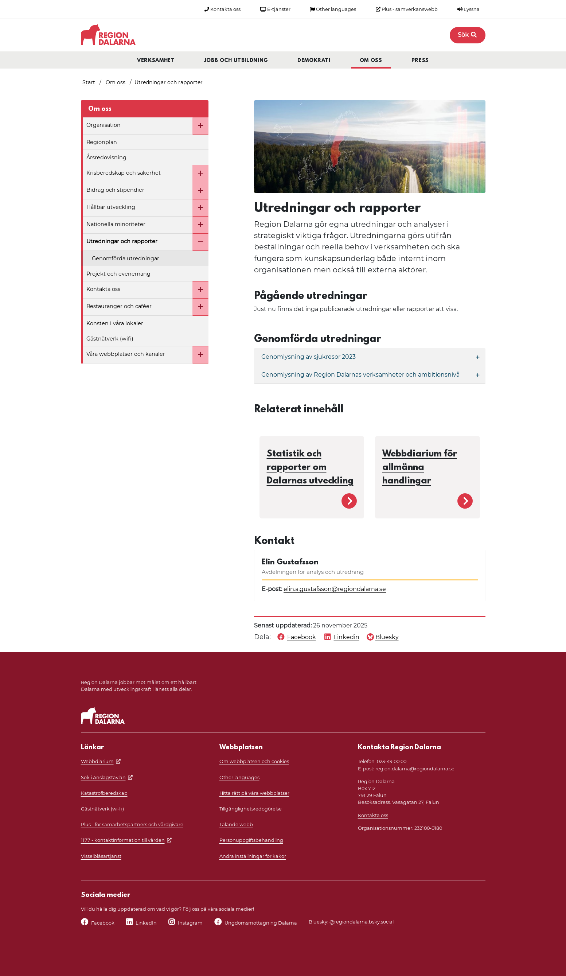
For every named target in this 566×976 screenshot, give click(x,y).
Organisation (103, 125)
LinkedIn (146, 923)
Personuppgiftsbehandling (251, 840)
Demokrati (314, 61)
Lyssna (468, 9)
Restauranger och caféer (119, 306)
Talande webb (236, 824)
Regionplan (101, 142)
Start (88, 82)
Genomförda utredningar (125, 258)
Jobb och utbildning (236, 61)
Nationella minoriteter (115, 224)
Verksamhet (156, 61)
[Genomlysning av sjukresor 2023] (369, 357)
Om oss (371, 61)
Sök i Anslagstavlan (103, 777)
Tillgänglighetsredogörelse (250, 809)
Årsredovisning (106, 157)
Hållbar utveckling (110, 207)
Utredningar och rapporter (121, 241)
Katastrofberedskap (104, 793)
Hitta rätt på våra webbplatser (254, 793)
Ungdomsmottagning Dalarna (261, 923)
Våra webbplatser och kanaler (125, 354)
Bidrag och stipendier (115, 190)
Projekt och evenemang (118, 274)
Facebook (102, 923)
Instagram (190, 923)
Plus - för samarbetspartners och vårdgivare (132, 824)
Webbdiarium (97, 761)
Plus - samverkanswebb (407, 9)
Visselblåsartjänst (101, 856)
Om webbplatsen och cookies (254, 761)
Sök (467, 34)
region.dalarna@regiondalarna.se (414, 768)
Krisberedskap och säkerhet (123, 173)
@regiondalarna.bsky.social (361, 922)
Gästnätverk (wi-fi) (102, 809)
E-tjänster (275, 9)
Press (420, 61)
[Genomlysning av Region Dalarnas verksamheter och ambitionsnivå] (369, 375)
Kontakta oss (222, 9)
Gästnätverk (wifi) (109, 338)
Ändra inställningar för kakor (252, 856)
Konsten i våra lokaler (114, 323)
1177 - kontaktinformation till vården (123, 840)
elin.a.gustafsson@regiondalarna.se (335, 589)
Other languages (333, 9)
